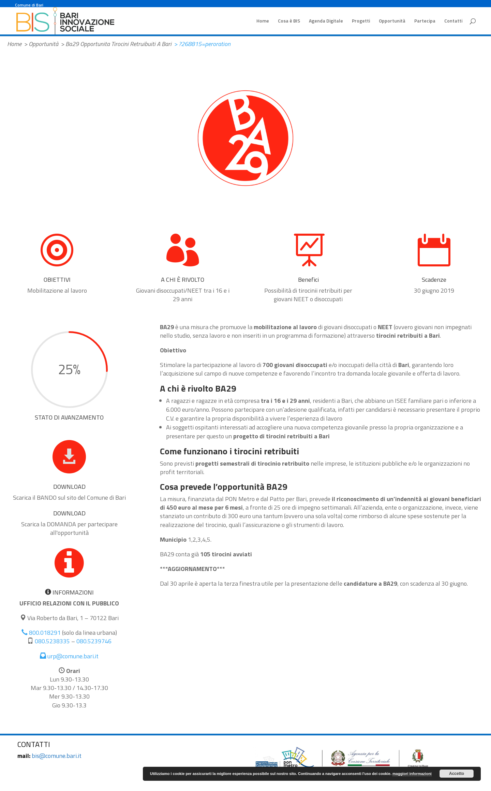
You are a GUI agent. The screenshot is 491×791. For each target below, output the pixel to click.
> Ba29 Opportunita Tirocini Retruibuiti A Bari (116, 43)
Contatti (453, 21)
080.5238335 (52, 641)
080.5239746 (93, 641)
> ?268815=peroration (202, 43)
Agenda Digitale (326, 21)
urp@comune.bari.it (69, 656)
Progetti (361, 21)
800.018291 (41, 632)
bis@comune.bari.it (56, 755)
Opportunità (392, 21)
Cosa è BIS (289, 21)
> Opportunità (41, 43)
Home (262, 21)
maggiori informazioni (412, 774)
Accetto (456, 773)
